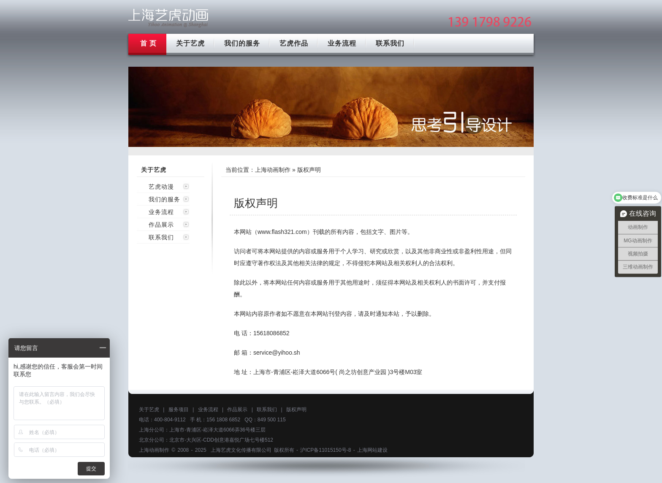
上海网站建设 (372, 450)
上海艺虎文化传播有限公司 (241, 450)
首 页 (148, 43)
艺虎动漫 (161, 186)
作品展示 (161, 224)
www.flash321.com (282, 231)
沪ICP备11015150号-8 (325, 450)
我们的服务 (242, 43)
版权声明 (296, 409)
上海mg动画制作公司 (168, 17)
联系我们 (390, 43)
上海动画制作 (272, 169)
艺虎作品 (293, 43)
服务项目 (178, 409)
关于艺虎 (190, 43)
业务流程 (342, 43)
